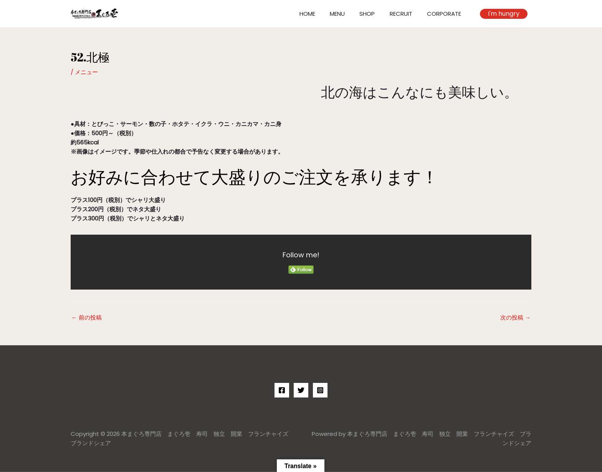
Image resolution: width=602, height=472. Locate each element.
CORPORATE (445, 14)
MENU (348, 14)
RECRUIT (405, 14)
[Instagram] (320, 390)
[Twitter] (301, 390)
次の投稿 (515, 317)
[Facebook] (282, 390)
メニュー (86, 72)
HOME (321, 14)
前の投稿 (86, 317)
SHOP (375, 14)
